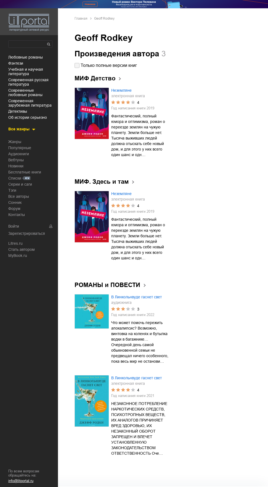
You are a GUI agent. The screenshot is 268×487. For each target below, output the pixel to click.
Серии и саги (20, 184)
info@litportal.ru (20, 481)
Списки (14, 178)
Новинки (15, 166)
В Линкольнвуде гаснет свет (136, 297)
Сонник (15, 202)
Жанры (14, 141)
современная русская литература (28, 82)
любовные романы (25, 57)
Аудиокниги (18, 154)
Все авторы (18, 196)
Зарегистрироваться (26, 233)
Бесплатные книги (24, 172)
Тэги (12, 190)
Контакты (16, 214)
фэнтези (15, 63)
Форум (14, 208)
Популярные (19, 148)
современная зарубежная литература (30, 103)
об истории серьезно (27, 117)
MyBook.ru (17, 255)
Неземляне (121, 90)
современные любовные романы (25, 92)
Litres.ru (15, 243)
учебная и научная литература (25, 71)
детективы (17, 111)
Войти (13, 226)
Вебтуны (16, 160)
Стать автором (21, 249)
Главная (81, 18)
